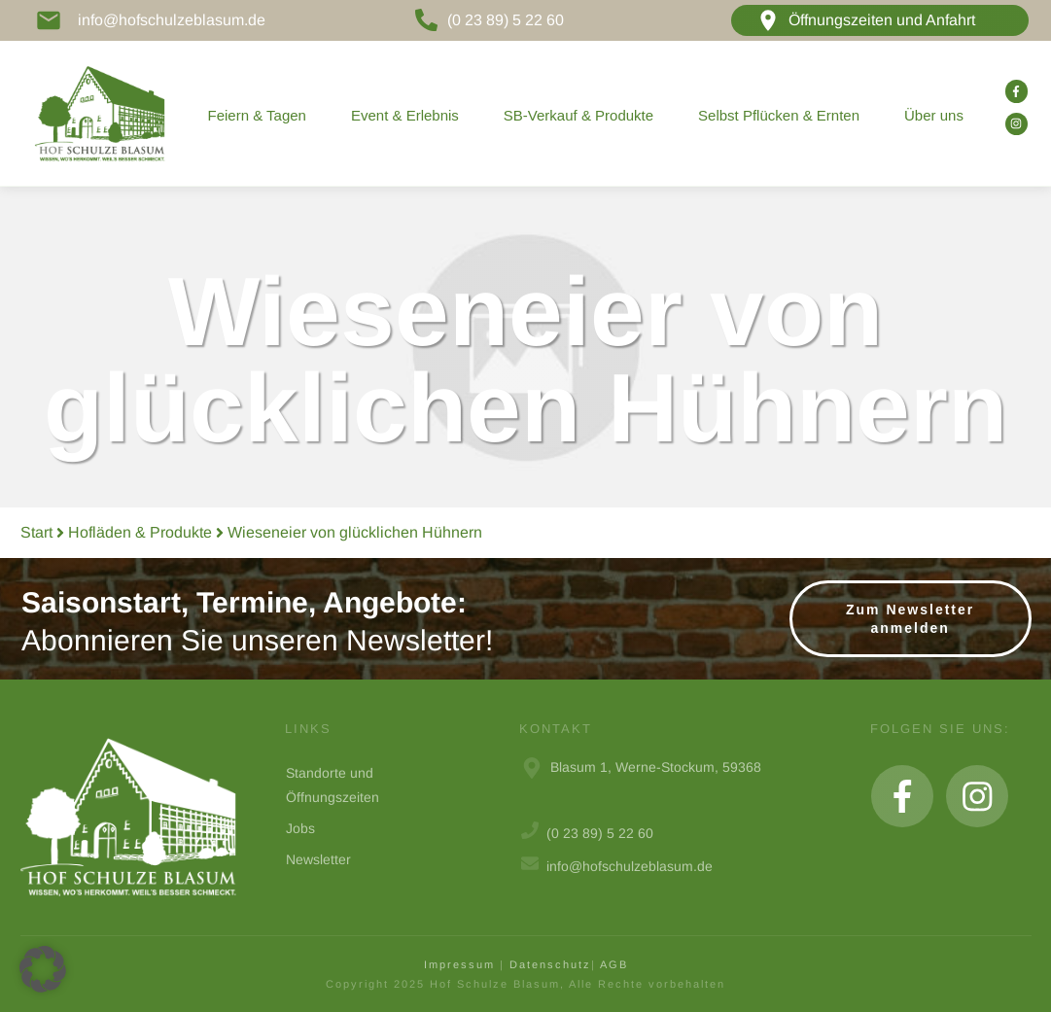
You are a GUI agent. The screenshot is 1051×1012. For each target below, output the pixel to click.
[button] (43, 969)
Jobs (300, 828)
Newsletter (318, 859)
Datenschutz (550, 964)
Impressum (459, 964)
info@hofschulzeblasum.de (171, 20)
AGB (614, 964)
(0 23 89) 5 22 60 (505, 20)
